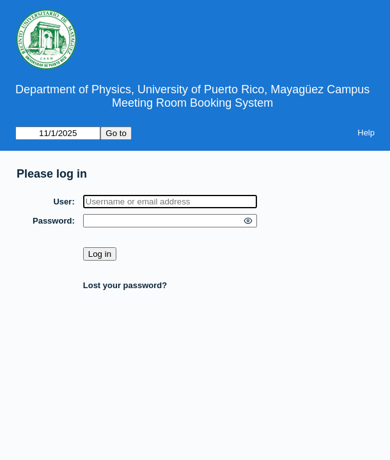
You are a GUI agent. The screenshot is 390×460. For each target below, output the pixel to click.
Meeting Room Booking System (192, 102)
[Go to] (57, 133)
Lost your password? (125, 285)
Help (366, 132)
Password (52, 221)
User (62, 201)
